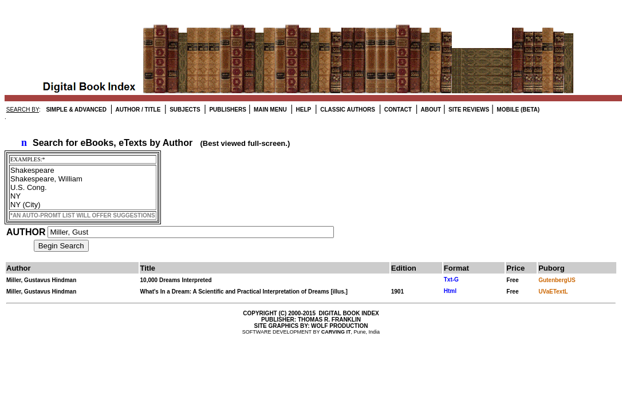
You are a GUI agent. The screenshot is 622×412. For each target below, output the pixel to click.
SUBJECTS (184, 109)
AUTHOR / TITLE (137, 109)
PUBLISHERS (227, 109)
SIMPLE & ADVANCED (76, 109)
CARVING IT (336, 332)
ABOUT (430, 109)
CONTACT (397, 109)
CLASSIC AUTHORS (346, 109)
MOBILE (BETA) (517, 109)
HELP (302, 109)
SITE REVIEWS (468, 109)
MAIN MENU (269, 109)
